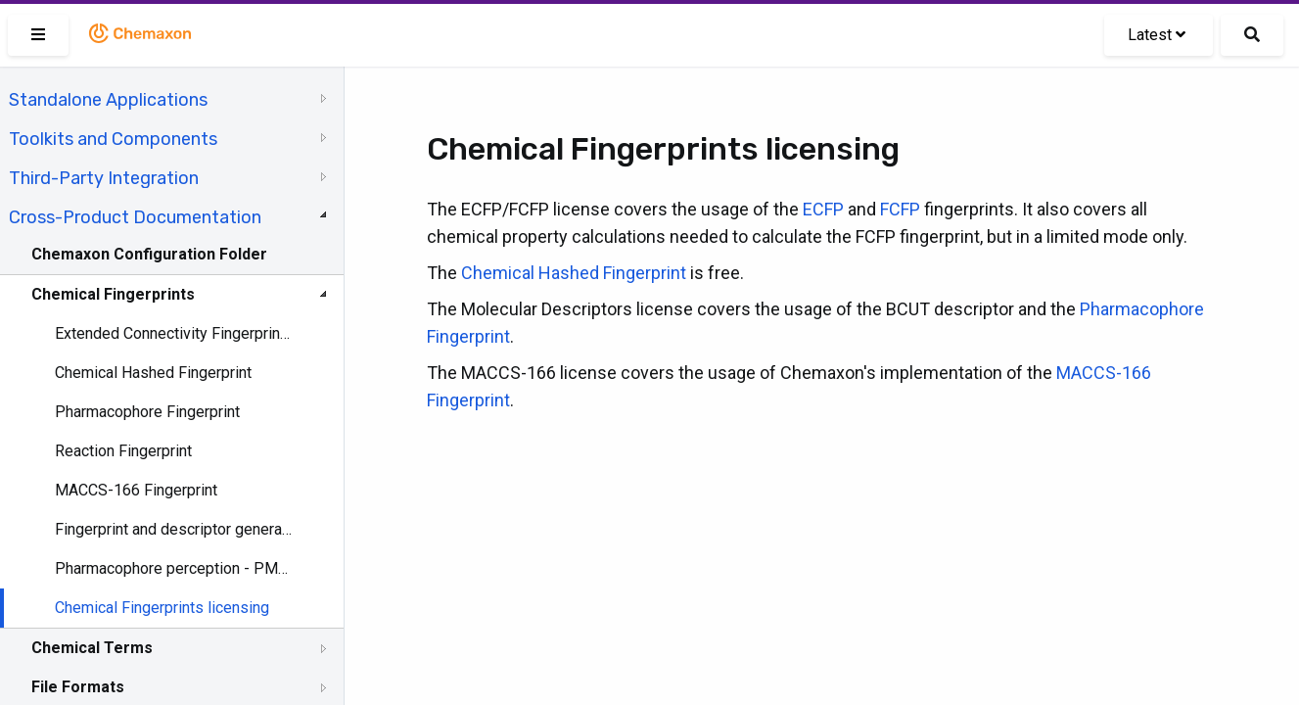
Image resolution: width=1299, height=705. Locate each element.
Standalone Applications (108, 100)
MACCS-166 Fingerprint (136, 490)
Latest (1156, 34)
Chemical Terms (92, 647)
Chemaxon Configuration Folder (149, 254)
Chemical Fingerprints (113, 294)
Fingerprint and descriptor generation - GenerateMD (173, 529)
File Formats (77, 687)
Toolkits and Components (113, 139)
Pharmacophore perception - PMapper (173, 568)
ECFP (823, 209)
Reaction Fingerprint (123, 451)
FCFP (900, 209)
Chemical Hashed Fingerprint (153, 372)
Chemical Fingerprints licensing (162, 607)
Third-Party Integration (104, 178)
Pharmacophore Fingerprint (147, 411)
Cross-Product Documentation (135, 217)
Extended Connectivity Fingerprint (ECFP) (173, 333)
